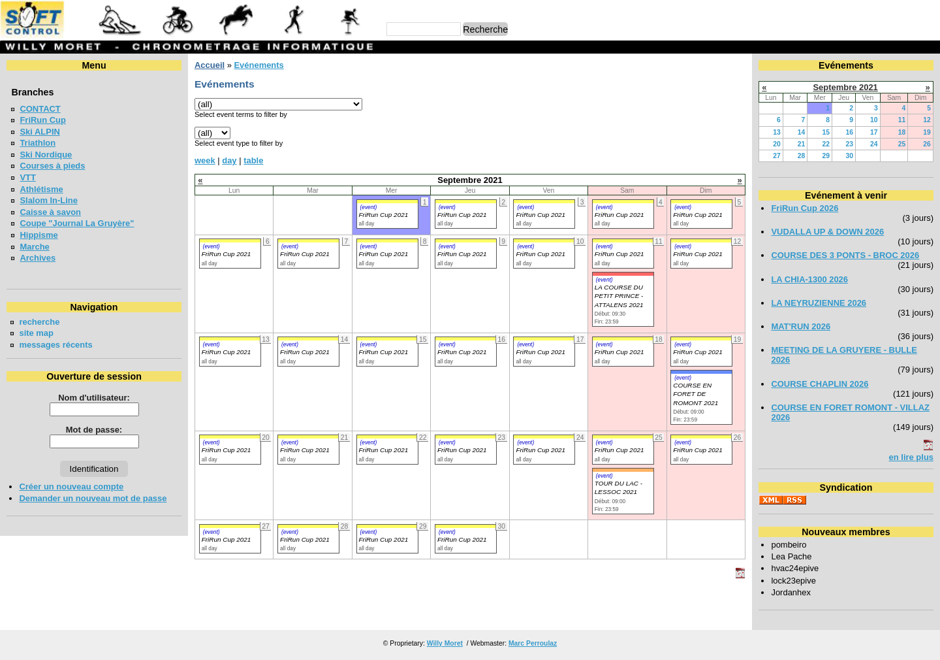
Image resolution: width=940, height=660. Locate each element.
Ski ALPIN (39, 132)
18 (902, 132)
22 (826, 144)
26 (927, 144)
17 (874, 132)
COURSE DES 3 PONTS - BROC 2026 (845, 255)
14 (802, 132)
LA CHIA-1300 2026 (809, 279)
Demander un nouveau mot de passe (92, 498)
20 (777, 144)
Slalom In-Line (49, 200)
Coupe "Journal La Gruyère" (77, 223)
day (229, 160)
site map (36, 333)
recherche (39, 322)
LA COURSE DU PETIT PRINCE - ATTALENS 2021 (619, 296)
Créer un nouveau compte (71, 486)
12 (927, 120)
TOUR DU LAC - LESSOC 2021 (618, 487)
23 (849, 144)
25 (902, 144)
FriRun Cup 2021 (384, 214)
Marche (34, 247)
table (253, 160)
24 (874, 144)
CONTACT (40, 109)
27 (777, 155)
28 (802, 155)
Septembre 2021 (845, 87)
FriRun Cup (43, 120)
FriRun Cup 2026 (804, 208)
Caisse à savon (50, 212)
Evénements (258, 65)
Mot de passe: (94, 430)
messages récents (55, 345)
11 (902, 120)
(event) (368, 207)
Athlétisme (41, 189)
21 (802, 144)
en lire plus (911, 457)
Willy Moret (445, 643)
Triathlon (37, 143)
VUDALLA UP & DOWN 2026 (827, 232)
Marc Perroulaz (533, 643)
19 (927, 132)
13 (777, 132)
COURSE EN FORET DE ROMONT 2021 (695, 394)
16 (849, 132)
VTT (27, 177)
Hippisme (38, 235)
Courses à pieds (52, 166)
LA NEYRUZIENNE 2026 (818, 303)
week (205, 160)
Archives (37, 258)
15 (826, 132)
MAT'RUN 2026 (800, 326)
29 (826, 155)
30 (849, 155)
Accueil (210, 65)
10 (874, 120)
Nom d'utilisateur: (94, 398)
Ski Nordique (46, 154)
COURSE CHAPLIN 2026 (819, 384)
